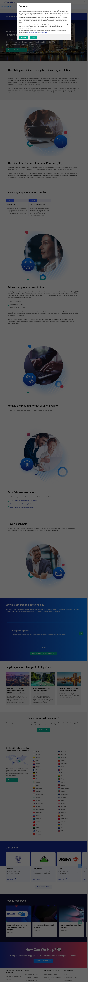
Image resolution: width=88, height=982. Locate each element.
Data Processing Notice (32, 32)
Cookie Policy (43, 32)
